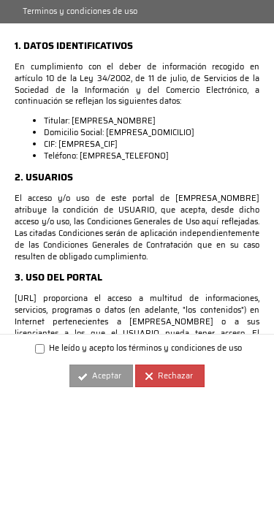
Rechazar (175, 376)
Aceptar (106, 376)
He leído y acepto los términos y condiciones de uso (138, 348)
